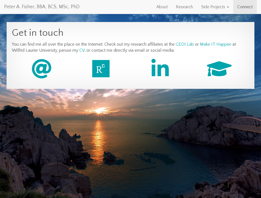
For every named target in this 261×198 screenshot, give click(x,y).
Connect (245, 6)
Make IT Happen (215, 44)
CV (82, 50)
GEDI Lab (185, 44)
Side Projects (215, 6)
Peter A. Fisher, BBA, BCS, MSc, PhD (42, 7)
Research (184, 6)
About (162, 6)
